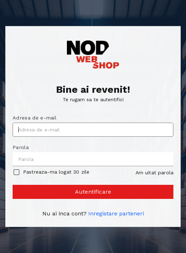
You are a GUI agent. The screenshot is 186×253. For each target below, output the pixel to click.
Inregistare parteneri (116, 213)
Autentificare (93, 193)
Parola (21, 147)
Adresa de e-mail (34, 118)
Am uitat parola (154, 172)
